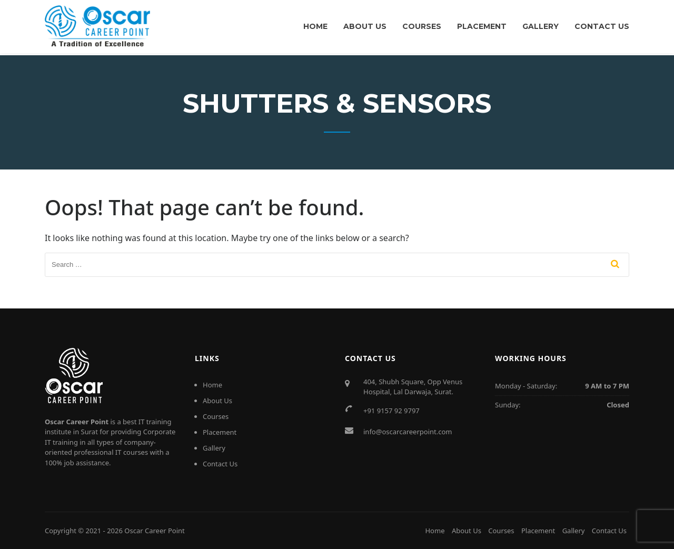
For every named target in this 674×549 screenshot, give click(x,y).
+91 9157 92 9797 (391, 410)
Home (315, 26)
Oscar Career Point (154, 530)
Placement (482, 26)
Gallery (540, 26)
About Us (364, 26)
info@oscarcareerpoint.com (407, 431)
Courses (421, 26)
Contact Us (601, 26)
